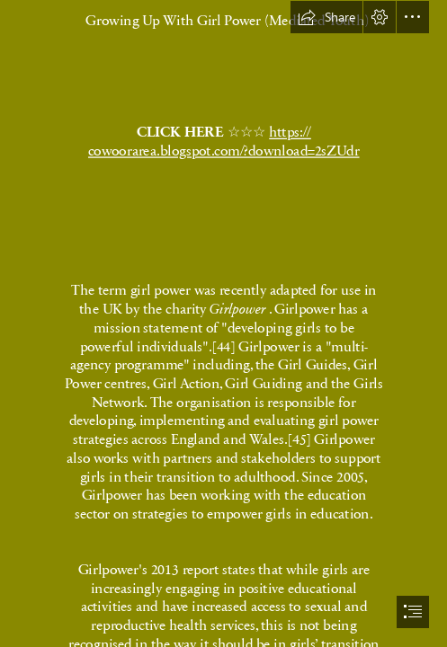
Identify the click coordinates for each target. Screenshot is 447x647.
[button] (326, 17)
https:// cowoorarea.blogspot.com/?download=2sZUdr (224, 140)
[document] (223, 323)
